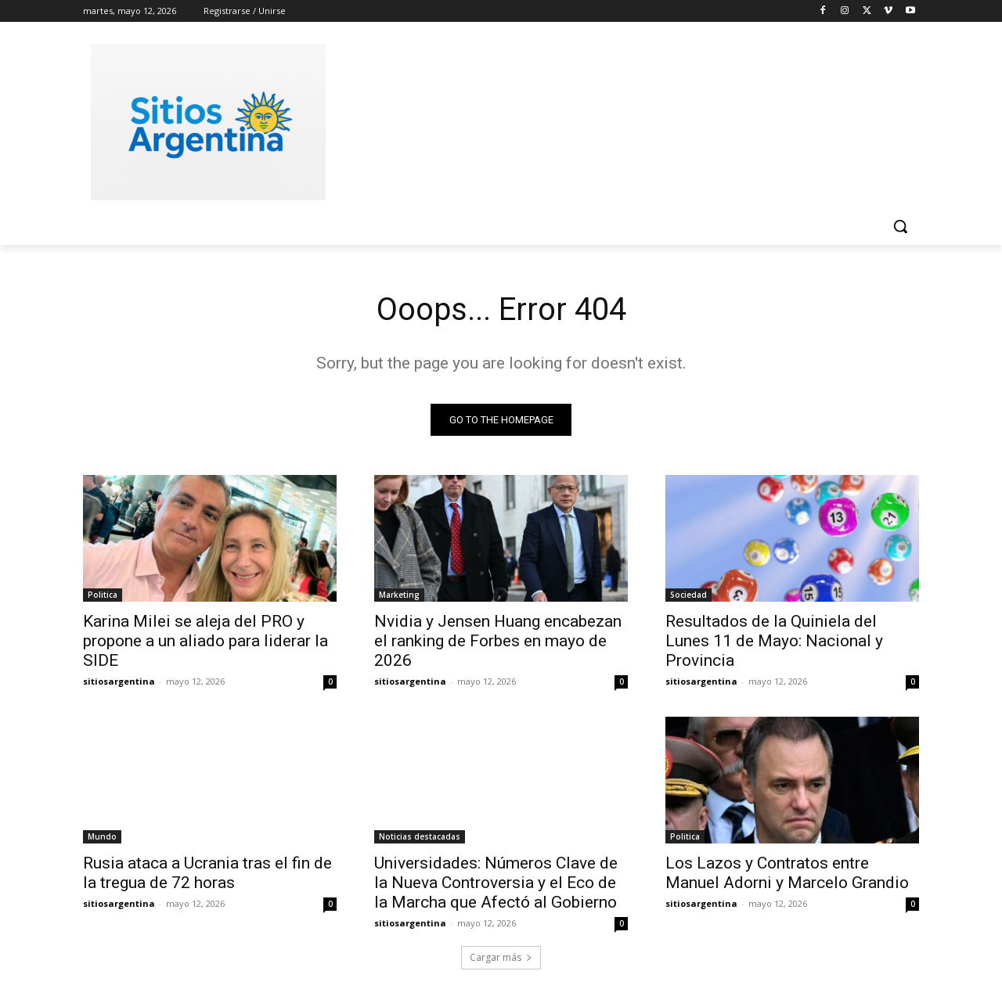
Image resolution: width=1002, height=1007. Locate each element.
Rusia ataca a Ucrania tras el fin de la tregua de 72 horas (207, 873)
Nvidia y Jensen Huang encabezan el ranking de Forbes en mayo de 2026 (498, 641)
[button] (900, 226)
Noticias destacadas (419, 836)
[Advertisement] (618, 120)
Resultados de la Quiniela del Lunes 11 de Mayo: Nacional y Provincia (774, 641)
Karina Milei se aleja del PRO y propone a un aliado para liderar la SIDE (205, 641)
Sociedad (688, 594)
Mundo (102, 836)
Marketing (399, 594)
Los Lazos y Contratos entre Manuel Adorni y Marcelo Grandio (787, 873)
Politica (102, 594)
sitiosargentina (119, 681)
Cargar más (501, 957)
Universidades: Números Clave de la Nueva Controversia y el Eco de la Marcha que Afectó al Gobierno (496, 883)
